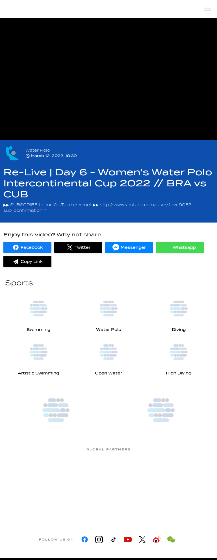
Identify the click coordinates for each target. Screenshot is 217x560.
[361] (40, 470)
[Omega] (176, 470)
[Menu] (207, 9)
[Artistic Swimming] (38, 355)
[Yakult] (131, 504)
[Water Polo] (108, 312)
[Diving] (178, 312)
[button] (27, 247)
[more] (56, 410)
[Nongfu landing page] (131, 470)
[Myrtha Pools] (86, 470)
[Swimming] (38, 312)
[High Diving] (178, 355)
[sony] (86, 504)
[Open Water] (108, 355)
